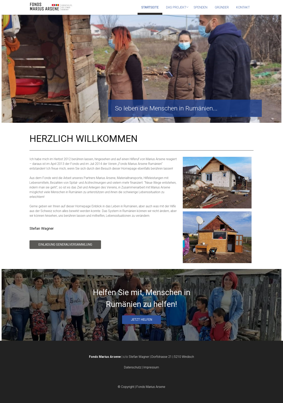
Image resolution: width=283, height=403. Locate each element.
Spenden (200, 7)
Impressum (151, 367)
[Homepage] (51, 7)
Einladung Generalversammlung (65, 244)
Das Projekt (176, 7)
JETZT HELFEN (141, 319)
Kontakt (243, 7)
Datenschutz (133, 367)
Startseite (150, 7)
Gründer (222, 7)
